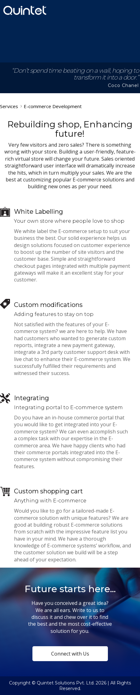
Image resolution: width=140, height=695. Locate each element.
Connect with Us (70, 653)
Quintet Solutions (25, 10)
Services (9, 106)
